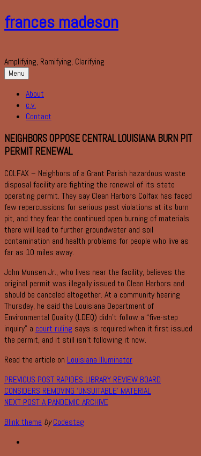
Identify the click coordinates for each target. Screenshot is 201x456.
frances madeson (61, 22)
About (35, 93)
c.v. (31, 105)
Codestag (68, 422)
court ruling (53, 328)
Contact (38, 116)
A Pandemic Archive (56, 402)
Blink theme (23, 422)
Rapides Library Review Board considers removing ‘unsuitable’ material (82, 385)
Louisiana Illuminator (99, 359)
